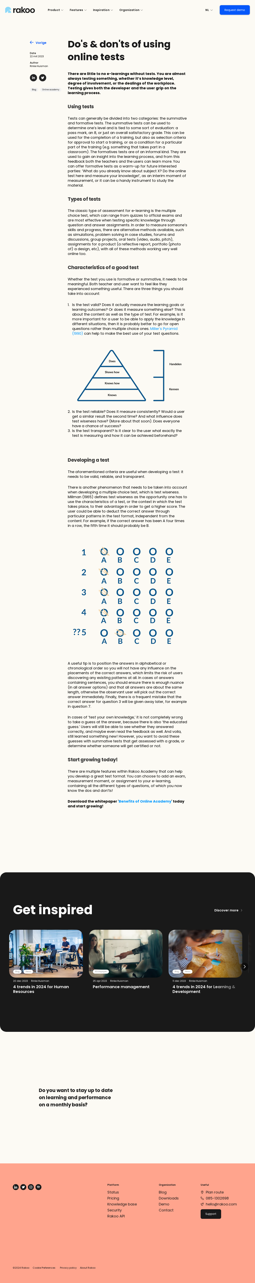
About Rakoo (87, 1267)
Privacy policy (68, 1267)
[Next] (244, 967)
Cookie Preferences (44, 1267)
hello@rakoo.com (221, 1204)
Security (114, 1210)
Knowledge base (122, 1204)
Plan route (215, 1192)
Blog (34, 89)
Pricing (113, 1198)
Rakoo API (116, 1216)
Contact (166, 1210)
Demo (164, 1204)
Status (113, 1192)
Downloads (169, 1198)
